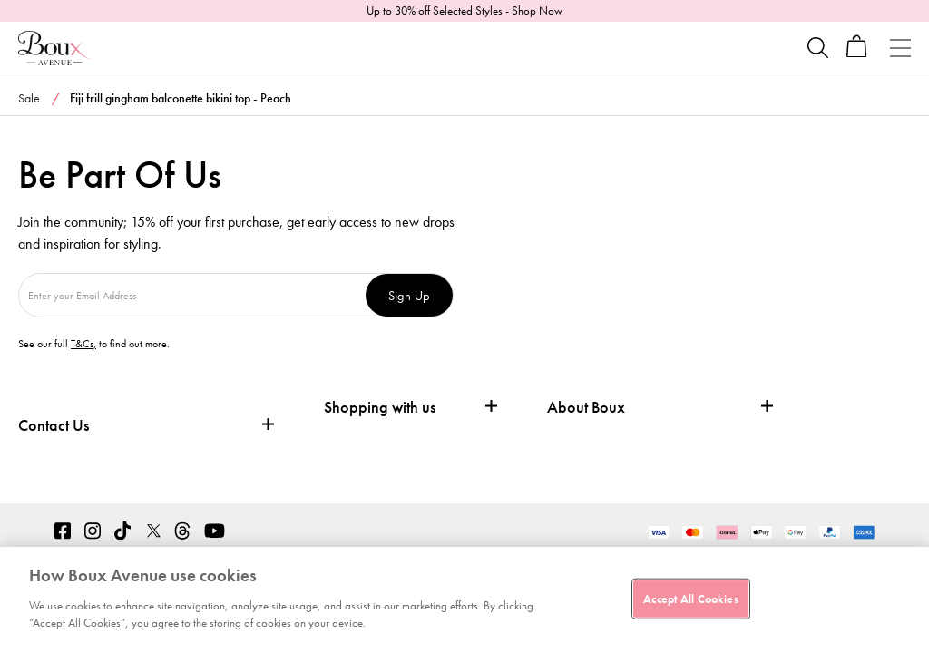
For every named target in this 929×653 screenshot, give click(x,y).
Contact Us (53, 424)
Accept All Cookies (690, 598)
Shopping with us (379, 406)
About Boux (586, 407)
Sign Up (409, 295)
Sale (29, 98)
